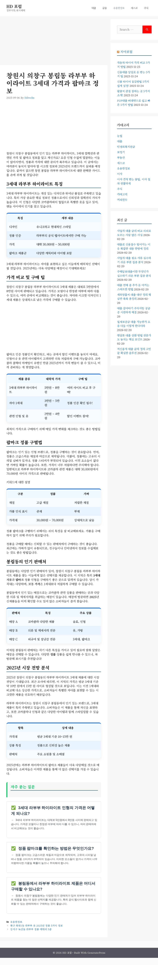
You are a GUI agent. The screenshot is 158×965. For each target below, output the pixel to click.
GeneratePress (96, 952)
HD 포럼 (14, 6)
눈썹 (119, 136)
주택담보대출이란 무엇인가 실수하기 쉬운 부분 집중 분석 (134, 273)
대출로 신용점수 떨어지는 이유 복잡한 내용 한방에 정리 (133, 246)
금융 (104, 8)
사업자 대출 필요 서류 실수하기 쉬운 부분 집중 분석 (134, 260)
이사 (119, 174)
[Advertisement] (53, 41)
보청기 (121, 152)
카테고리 (122, 194)
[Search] (147, 29)
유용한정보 (118, 8)
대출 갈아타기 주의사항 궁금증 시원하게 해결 (133, 310)
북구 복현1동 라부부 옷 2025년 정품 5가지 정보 (36, 925)
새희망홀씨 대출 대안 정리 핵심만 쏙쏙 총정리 (134, 297)
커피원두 (122, 200)
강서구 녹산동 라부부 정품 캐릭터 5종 (31, 929)
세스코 (134, 8)
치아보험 (126, 51)
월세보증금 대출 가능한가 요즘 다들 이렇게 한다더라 (133, 324)
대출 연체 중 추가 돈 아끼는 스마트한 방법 (133, 287)
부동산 (121, 157)
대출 (93, 8)
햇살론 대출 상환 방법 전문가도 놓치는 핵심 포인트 (134, 337)
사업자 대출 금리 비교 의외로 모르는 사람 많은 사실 (134, 233)
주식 (146, 8)
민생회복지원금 (126, 147)
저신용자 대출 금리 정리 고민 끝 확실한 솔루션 (134, 351)
